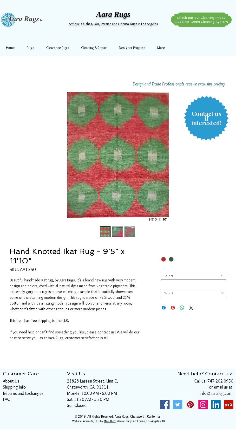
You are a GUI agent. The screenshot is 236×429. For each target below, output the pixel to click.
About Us (11, 381)
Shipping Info (14, 387)
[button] (206, 118)
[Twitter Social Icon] (177, 404)
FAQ (6, 399)
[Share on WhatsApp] (182, 308)
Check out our (201, 18)
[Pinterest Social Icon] (190, 404)
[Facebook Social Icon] (165, 404)
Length (167, 285)
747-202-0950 (220, 381)
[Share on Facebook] (164, 308)
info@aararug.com (216, 393)
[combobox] (193, 276)
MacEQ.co (109, 421)
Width (166, 268)
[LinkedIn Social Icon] (216, 404)
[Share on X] (191, 308)
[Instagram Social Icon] (203, 404)
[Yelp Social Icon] (228, 404)
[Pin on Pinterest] (173, 308)
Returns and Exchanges (23, 393)
